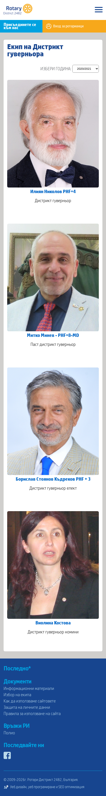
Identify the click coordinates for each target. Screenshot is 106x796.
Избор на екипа (17, 695)
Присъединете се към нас (20, 26)
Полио (9, 733)
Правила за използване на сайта (32, 713)
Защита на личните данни (27, 707)
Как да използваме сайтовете (30, 701)
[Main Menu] (98, 10)
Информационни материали (29, 688)
